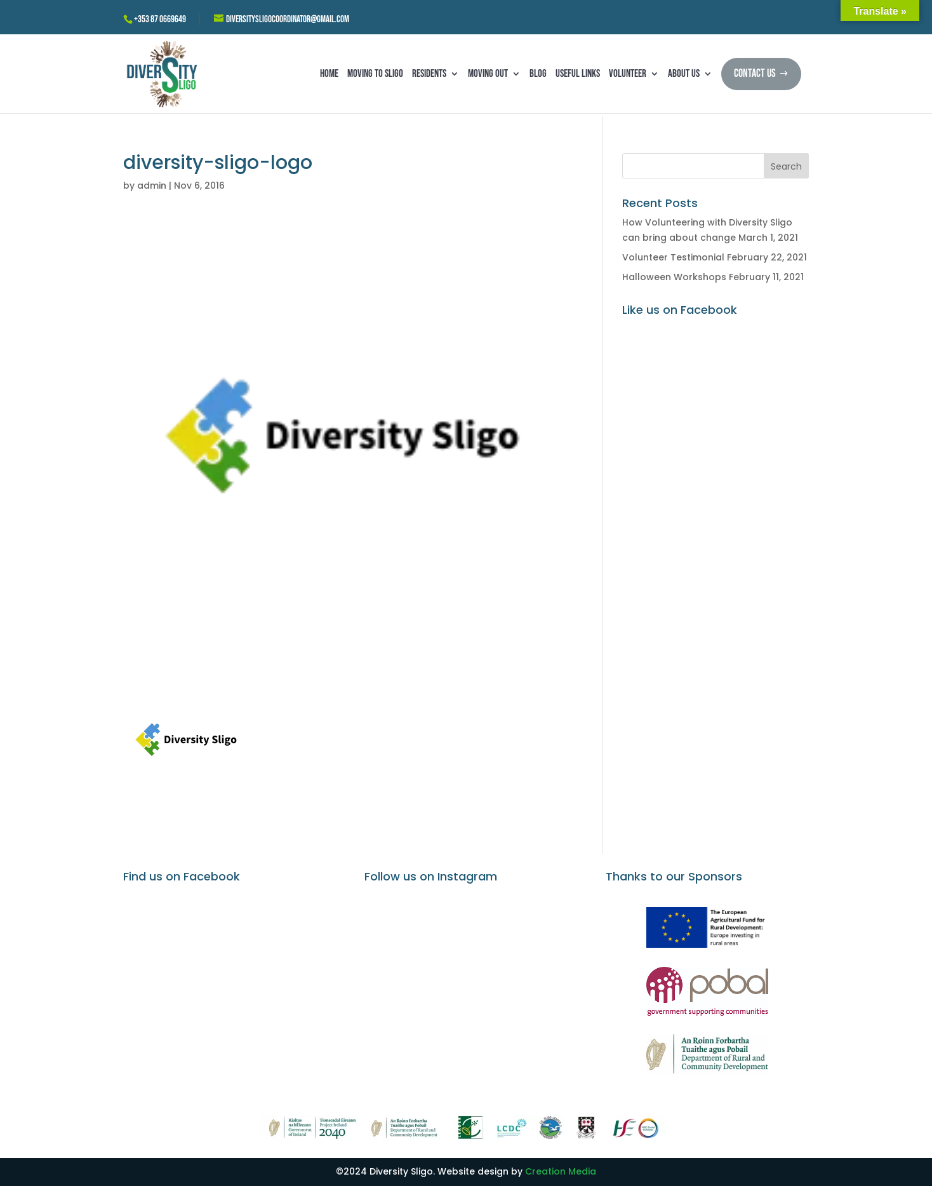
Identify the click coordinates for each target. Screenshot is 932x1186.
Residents (429, 73)
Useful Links (578, 73)
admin (151, 185)
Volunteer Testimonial (673, 257)
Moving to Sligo (375, 73)
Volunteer (627, 73)
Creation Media (560, 1171)
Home (329, 73)
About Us (684, 73)
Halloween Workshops (674, 277)
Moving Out (488, 73)
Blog (538, 73)
